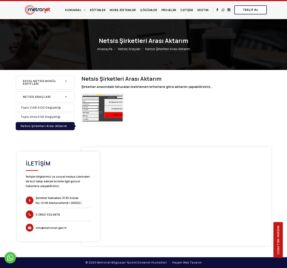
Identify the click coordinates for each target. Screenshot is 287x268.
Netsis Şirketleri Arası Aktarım (44, 126)
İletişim (186, 10)
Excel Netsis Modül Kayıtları (45, 82)
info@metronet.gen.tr (51, 228)
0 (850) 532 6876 (48, 214)
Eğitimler (97, 10)
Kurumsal (73, 10)
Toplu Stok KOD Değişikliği (41, 117)
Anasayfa (104, 49)
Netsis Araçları (129, 49)
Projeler (168, 10)
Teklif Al (250, 10)
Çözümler (148, 10)
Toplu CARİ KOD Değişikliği (41, 107)
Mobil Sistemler (123, 10)
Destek (203, 10)
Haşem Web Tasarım (187, 262)
